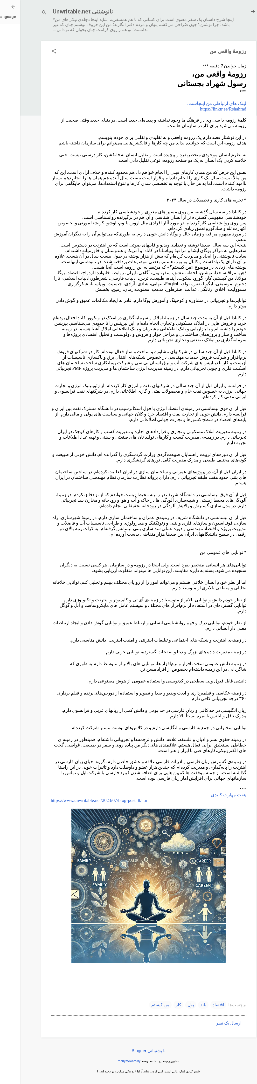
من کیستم (140, 1004)
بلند (183, 1004)
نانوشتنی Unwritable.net (63, 11)
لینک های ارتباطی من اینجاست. (196, 103)
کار (158, 1004)
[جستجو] (24, 13)
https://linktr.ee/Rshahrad (203, 108)
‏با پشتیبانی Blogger (129, 1050)
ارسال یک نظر (209, 1023)
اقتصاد (198, 1004)
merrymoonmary (109, 1061)
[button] (34, 51)
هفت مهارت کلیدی (208, 794)
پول (170, 1004)
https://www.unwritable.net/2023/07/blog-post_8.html (80, 800)
